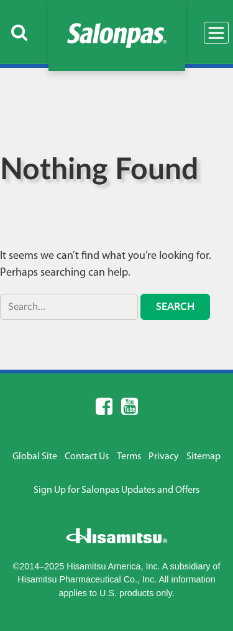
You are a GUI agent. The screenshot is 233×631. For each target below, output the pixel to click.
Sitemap (203, 457)
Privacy (163, 457)
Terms (129, 457)
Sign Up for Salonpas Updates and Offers (116, 490)
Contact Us (87, 457)
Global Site (34, 457)
